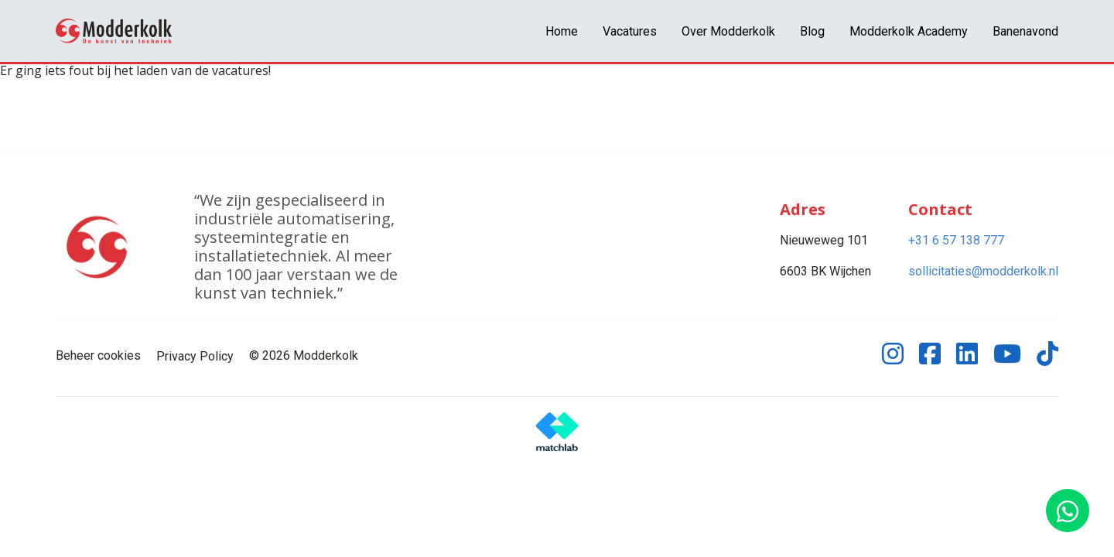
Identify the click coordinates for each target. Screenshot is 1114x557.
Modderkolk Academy (908, 31)
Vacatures (630, 31)
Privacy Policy (195, 356)
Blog (812, 31)
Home (561, 31)
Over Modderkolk (728, 31)
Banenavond (1025, 31)
